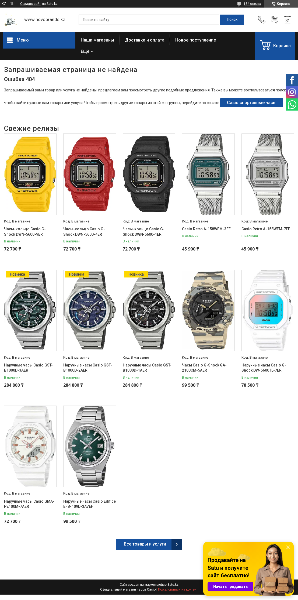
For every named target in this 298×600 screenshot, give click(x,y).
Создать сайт (30, 4)
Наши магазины (97, 40)
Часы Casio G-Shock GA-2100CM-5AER (204, 368)
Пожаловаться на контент (178, 589)
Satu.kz (172, 585)
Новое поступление (195, 40)
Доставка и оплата (144, 40)
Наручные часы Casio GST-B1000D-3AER (28, 368)
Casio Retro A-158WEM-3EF (206, 229)
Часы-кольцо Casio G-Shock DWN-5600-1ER (143, 231)
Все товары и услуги (145, 544)
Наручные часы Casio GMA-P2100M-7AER (29, 504)
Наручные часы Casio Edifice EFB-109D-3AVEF (89, 504)
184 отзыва (252, 4)
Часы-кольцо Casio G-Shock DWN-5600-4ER (84, 231)
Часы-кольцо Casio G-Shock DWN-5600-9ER (25, 231)
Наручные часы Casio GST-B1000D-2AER (87, 368)
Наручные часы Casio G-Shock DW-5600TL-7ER (263, 368)
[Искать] (232, 20)
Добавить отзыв (274, 19)
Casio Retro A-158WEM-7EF (265, 229)
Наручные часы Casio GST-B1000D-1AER (147, 368)
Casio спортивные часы (251, 102)
